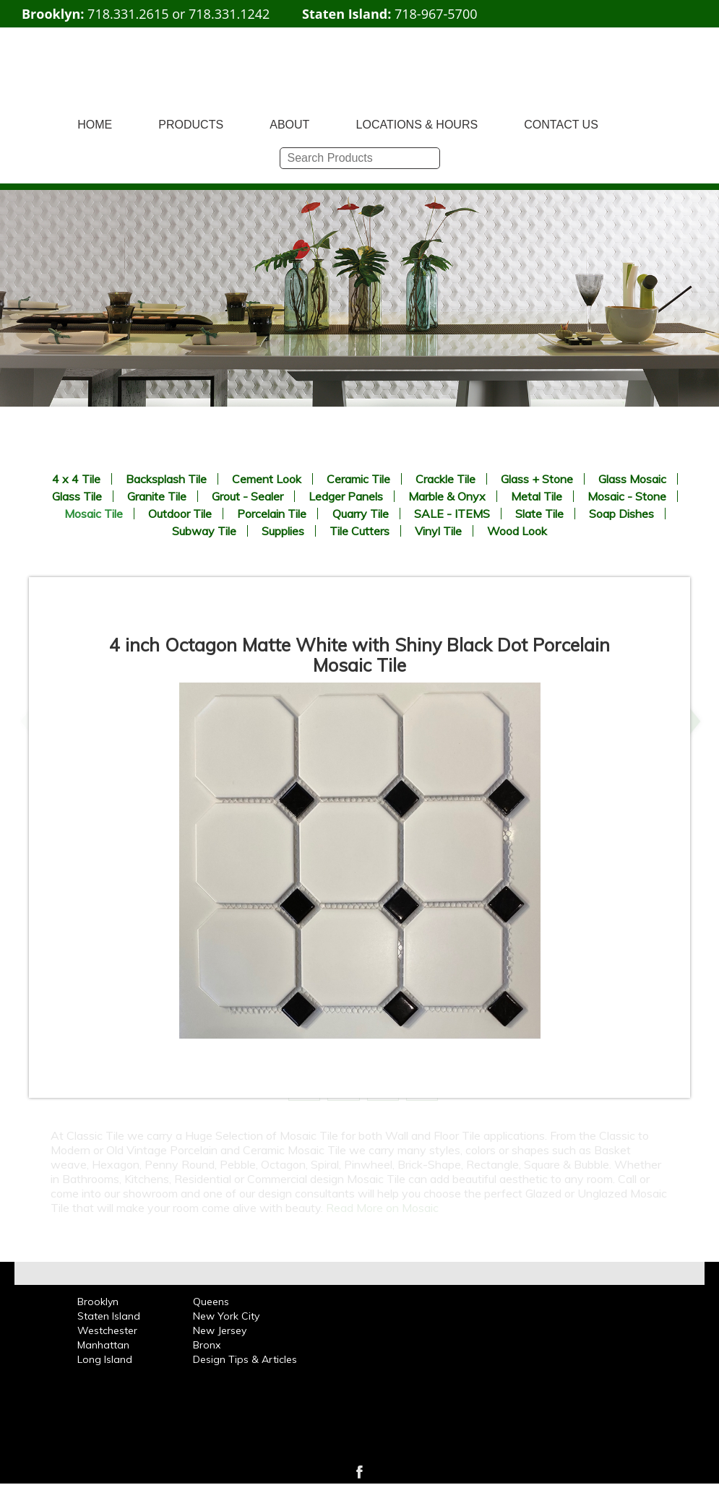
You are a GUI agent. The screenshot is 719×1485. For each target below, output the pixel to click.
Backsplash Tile (166, 479)
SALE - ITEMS (452, 513)
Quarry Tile (360, 513)
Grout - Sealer (247, 496)
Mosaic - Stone (626, 496)
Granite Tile (156, 496)
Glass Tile (77, 496)
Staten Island (108, 1315)
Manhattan (103, 1344)
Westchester (107, 1330)
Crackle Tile (445, 479)
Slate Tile (539, 513)
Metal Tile (536, 496)
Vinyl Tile (438, 531)
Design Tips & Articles (245, 1359)
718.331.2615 (127, 13)
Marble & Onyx (447, 496)
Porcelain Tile (271, 513)
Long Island (104, 1359)
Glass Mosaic (632, 479)
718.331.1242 (229, 13)
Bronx (206, 1344)
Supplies (283, 531)
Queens (211, 1301)
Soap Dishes (621, 513)
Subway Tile (204, 531)
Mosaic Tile (93, 513)
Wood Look (517, 531)
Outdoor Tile (180, 513)
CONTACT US (561, 124)
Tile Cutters (359, 531)
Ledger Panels (346, 496)
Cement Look (266, 479)
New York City (226, 1315)
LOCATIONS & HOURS (417, 124)
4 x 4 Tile (76, 479)
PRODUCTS (190, 124)
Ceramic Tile (358, 479)
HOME (94, 124)
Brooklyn (98, 1301)
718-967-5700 (436, 13)
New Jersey (219, 1330)
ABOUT (289, 124)
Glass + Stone (537, 479)
